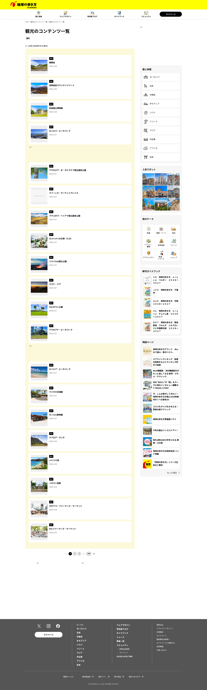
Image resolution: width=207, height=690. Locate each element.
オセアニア (151, 104)
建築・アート (161, 233)
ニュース (120, 637)
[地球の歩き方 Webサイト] (24, 4)
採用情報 (160, 646)
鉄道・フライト (161, 257)
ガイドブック (119, 16)
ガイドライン (162, 635)
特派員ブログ (92, 16)
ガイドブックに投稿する (166, 643)
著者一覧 (120, 641)
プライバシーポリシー (165, 628)
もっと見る (172, 472)
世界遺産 (161, 245)
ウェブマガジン (65, 16)
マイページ (171, 14)
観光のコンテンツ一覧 (39, 22)
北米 (149, 86)
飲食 (148, 233)
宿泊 (173, 233)
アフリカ (150, 148)
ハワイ (149, 112)
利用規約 (160, 632)
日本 (149, 157)
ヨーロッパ (151, 77)
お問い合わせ (162, 650)
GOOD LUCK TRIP (125, 656)
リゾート (150, 121)
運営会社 (160, 625)
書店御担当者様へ (163, 639)
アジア (149, 130)
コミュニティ (146, 16)
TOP (27, 22)
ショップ (173, 257)
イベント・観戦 (148, 245)
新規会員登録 (124, 649)
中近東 (149, 139)
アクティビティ (148, 257)
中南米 (149, 95)
